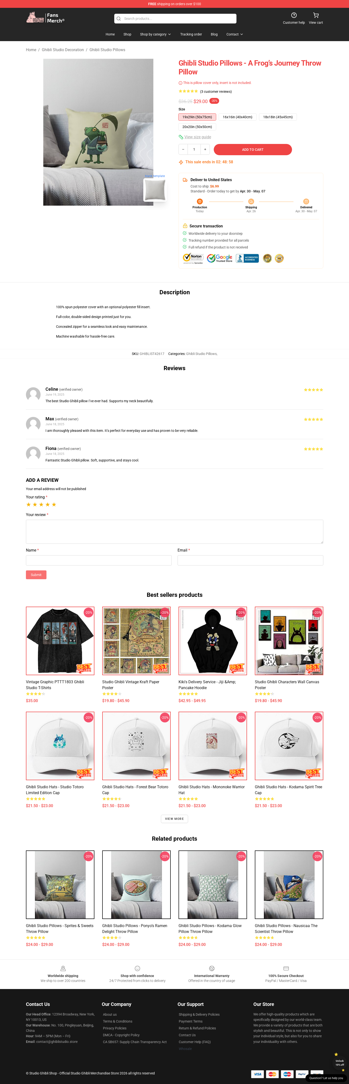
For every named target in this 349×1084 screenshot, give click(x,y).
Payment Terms (191, 1021)
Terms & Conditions (117, 1021)
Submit (36, 575)
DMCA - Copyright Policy (121, 1035)
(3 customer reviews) (216, 92)
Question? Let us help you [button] (326, 1078)
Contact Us (187, 1035)
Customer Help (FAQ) (195, 1042)
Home (31, 49)
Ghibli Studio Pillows (107, 49)
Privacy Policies (114, 1028)
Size (182, 109)
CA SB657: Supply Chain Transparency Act (135, 1042)
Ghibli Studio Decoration (63, 49)
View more (174, 819)
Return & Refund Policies (197, 1028)
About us (110, 1014)
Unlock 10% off (340, 1063)
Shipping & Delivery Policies (199, 1014)
